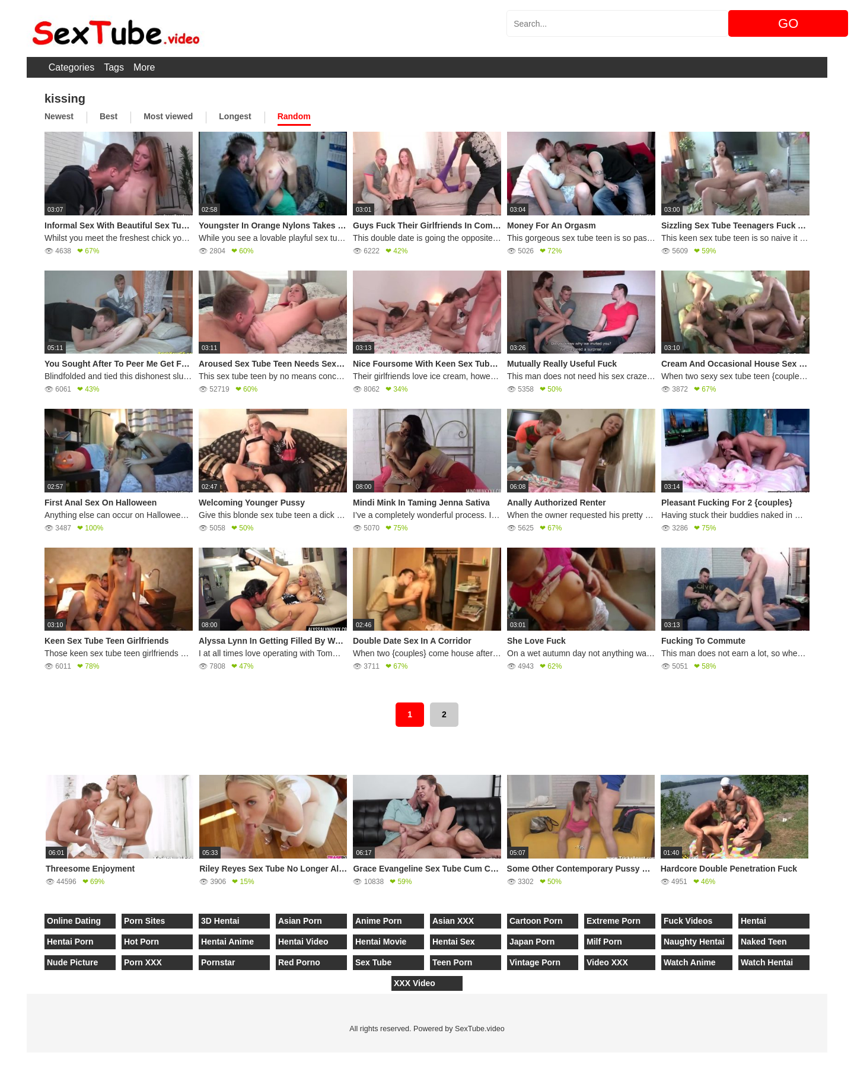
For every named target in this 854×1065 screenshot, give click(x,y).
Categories (71, 67)
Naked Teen (764, 941)
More (144, 67)
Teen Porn (452, 962)
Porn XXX (143, 962)
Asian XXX (453, 921)
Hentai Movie (380, 941)
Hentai (753, 921)
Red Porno (299, 962)
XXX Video (414, 983)
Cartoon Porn (535, 921)
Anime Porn (378, 921)
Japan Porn (532, 941)
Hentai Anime (227, 941)
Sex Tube (373, 962)
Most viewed (168, 116)
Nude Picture (72, 962)
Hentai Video (303, 941)
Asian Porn (300, 921)
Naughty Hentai (694, 941)
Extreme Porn (613, 921)
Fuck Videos (688, 921)
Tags (114, 67)
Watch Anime (690, 962)
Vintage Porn (534, 962)
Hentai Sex (453, 941)
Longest (235, 116)
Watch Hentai (767, 962)
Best (108, 116)
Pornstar (218, 962)
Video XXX (607, 962)
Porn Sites (144, 921)
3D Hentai (220, 921)
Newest (59, 116)
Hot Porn (141, 941)
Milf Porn (604, 941)
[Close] (0, 1058)
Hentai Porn (70, 941)
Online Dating (74, 921)
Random (294, 116)
